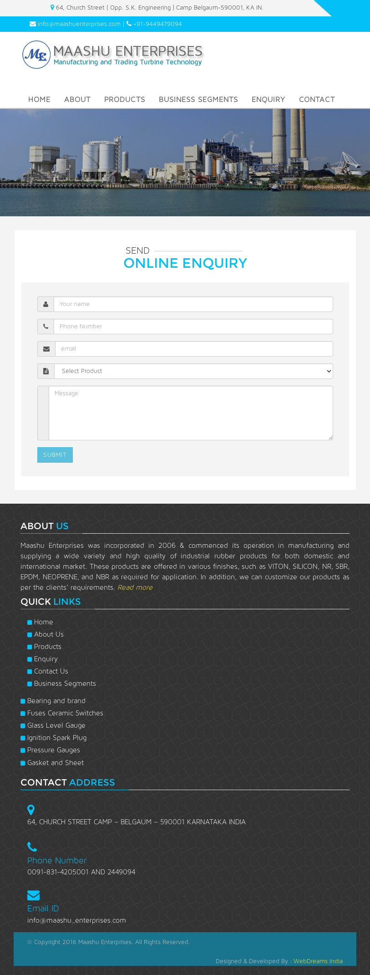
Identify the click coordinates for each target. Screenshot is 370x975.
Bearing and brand (53, 700)
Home (39, 99)
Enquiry (268, 99)
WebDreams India (318, 961)
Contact (317, 99)
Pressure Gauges (50, 750)
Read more (134, 587)
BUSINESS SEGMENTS (198, 99)
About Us (45, 634)
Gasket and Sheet (52, 762)
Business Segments (61, 683)
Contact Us (47, 671)
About (77, 99)
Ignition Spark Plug (53, 737)
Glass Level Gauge (53, 725)
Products (124, 99)
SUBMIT (55, 455)
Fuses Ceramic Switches (61, 713)
